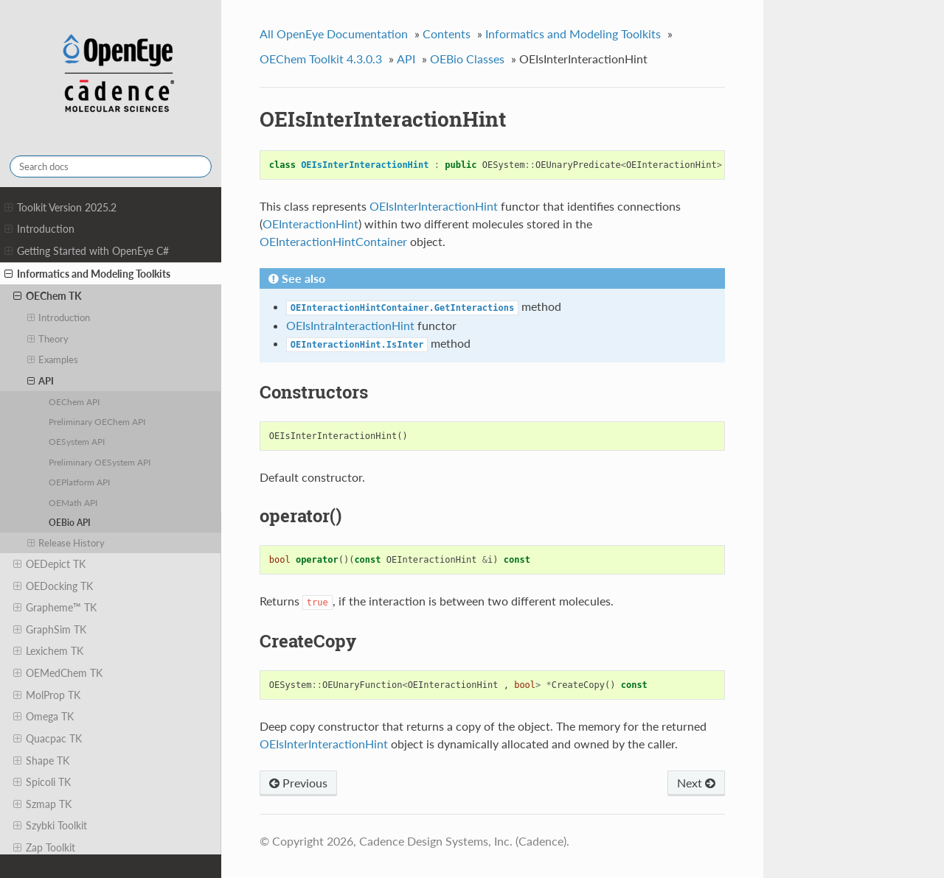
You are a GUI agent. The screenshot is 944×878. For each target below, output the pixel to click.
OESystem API (77, 441)
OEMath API (73, 502)
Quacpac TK (47, 738)
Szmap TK (42, 804)
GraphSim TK (49, 629)
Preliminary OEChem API (97, 421)
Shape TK (41, 761)
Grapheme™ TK (55, 607)
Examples (53, 359)
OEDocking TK (53, 586)
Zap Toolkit (44, 847)
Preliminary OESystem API (99, 462)
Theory (48, 338)
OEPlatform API (79, 482)
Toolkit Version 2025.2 (60, 207)
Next (696, 783)
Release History (66, 542)
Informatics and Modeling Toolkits (87, 274)
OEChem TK (47, 296)
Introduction (39, 229)
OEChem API (74, 401)
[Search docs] (111, 166)
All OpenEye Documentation (334, 34)
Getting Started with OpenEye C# (86, 251)
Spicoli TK (42, 782)
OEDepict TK (49, 564)
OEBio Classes (467, 59)
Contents (447, 34)
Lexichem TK (48, 651)
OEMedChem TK (58, 673)
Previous (298, 783)
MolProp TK (46, 695)
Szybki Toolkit (50, 825)
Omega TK (43, 716)
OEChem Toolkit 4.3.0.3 (321, 59)
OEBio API (70, 522)
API (41, 380)
